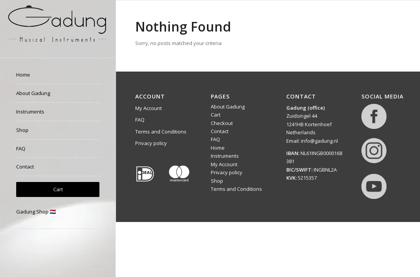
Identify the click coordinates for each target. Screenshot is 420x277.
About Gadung (228, 106)
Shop (217, 180)
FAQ (139, 119)
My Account (148, 108)
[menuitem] (58, 75)
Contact (219, 131)
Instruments (225, 155)
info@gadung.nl (319, 140)
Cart (215, 114)
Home (218, 147)
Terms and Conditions (160, 131)
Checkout (222, 123)
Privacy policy (151, 143)
